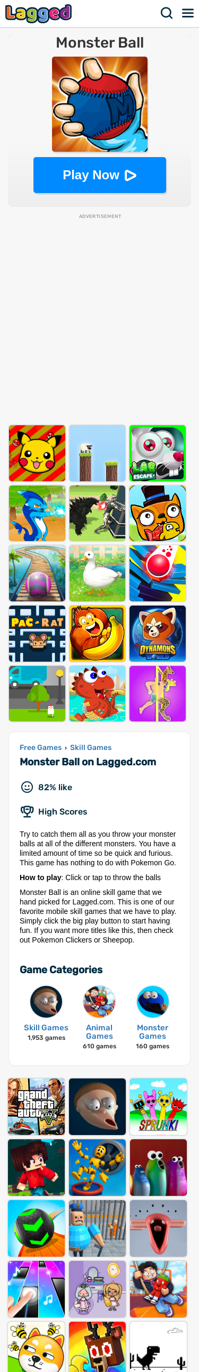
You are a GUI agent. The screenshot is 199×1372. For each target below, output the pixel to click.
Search (167, 13)
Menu (188, 13)
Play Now (91, 175)
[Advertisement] (99, 319)
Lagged (39, 13)
